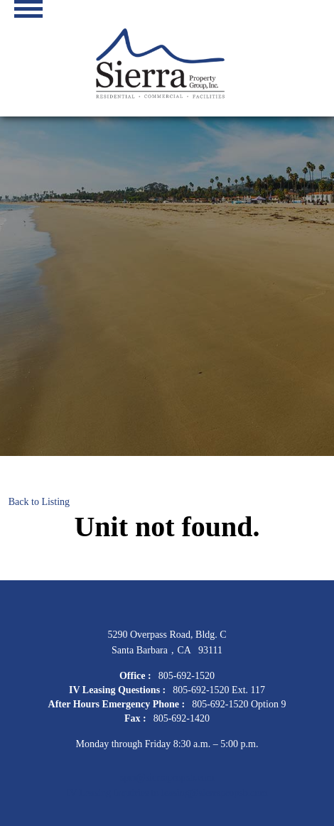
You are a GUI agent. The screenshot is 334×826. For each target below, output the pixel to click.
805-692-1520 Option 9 (239, 704)
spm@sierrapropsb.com (166, 777)
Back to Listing (39, 501)
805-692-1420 (181, 718)
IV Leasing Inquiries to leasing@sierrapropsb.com (167, 793)
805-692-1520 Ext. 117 (219, 690)
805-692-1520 (186, 675)
